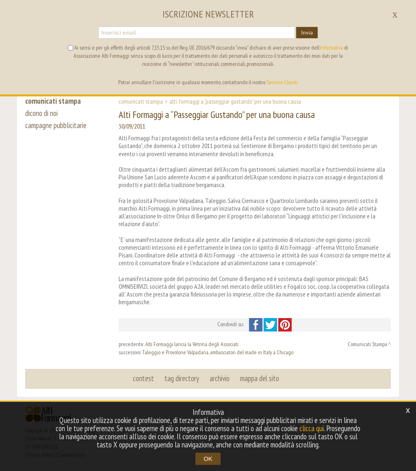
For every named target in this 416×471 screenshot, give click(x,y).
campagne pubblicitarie (56, 125)
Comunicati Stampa (141, 101)
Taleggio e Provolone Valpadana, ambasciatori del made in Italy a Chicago (217, 352)
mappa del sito (259, 378)
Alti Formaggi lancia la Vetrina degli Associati (191, 344)
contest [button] (143, 378)
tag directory (182, 378)
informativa (331, 47)
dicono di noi (41, 113)
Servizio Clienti (282, 82)
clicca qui (311, 428)
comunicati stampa (53, 101)
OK (208, 458)
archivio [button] (220, 378)
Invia (307, 32)
